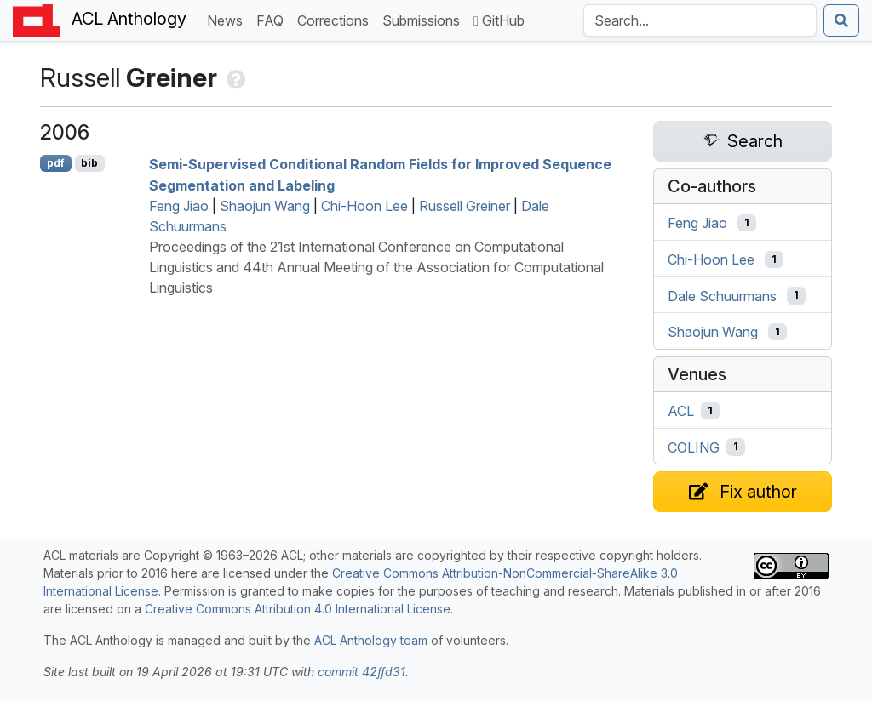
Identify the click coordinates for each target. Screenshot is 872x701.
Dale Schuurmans (722, 295)
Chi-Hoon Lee (364, 205)
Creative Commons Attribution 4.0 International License (297, 608)
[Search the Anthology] (700, 20)
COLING (694, 446)
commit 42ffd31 (361, 671)
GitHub (499, 20)
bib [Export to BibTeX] (89, 163)
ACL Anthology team (370, 640)
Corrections (336, 19)
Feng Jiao (179, 205)
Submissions (424, 19)
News (228, 19)
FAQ (273, 19)
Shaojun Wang (265, 205)
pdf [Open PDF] (56, 163)
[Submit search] (841, 20)
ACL (681, 410)
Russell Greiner (464, 205)
